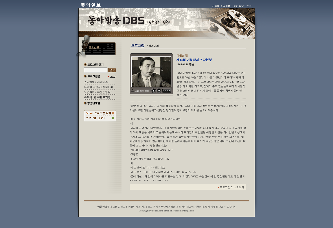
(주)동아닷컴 (102, 206)
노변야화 (89, 92)
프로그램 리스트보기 (232, 187)
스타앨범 (89, 82)
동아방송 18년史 (242, 5)
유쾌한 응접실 (92, 87)
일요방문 (93, 47)
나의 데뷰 (102, 82)
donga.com (157, 210)
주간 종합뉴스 (105, 92)
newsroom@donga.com (182, 210)
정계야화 (108, 87)
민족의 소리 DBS (221, 5)
